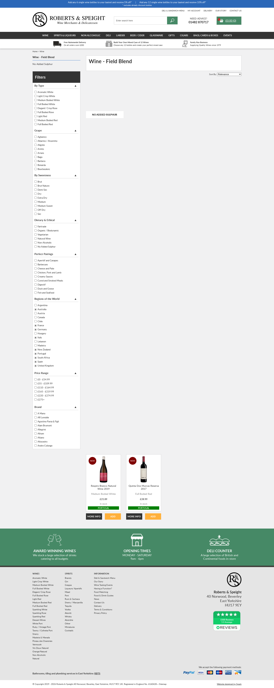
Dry (39, 194)
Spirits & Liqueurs (65, 35)
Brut (40, 181)
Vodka (68, 609)
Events (227, 35)
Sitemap (163, 684)
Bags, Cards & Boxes (205, 35)
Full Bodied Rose (46, 112)
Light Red (42, 116)
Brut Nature (43, 185)
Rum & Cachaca (72, 599)
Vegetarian (43, 234)
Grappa (68, 585)
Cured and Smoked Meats (50, 280)
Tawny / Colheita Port (42, 630)
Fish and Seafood (46, 292)
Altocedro (42, 441)
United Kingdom (46, 365)
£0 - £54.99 (44, 379)
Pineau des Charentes (42, 641)
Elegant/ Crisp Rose (47, 108)
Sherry (35, 634)
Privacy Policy (100, 613)
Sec (39, 214)
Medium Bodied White (49, 100)
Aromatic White (45, 92)
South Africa (44, 357)
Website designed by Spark (229, 684)
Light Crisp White (46, 96)
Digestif (42, 284)
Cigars (184, 35)
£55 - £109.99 (45, 383)
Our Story (220, 10)
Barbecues (43, 264)
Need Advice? (198, 18)
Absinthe (69, 620)
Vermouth (37, 644)
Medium (42, 202)
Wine (45, 35)
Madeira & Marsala (41, 637)
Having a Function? (103, 588)
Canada (41, 317)
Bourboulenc (44, 169)
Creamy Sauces (45, 276)
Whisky (68, 616)
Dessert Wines (39, 620)
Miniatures (70, 627)
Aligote (41, 145)
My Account (194, 10)
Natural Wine (44, 238)
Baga (40, 157)
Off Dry (41, 210)
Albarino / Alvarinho (47, 141)
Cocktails (69, 630)
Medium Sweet (45, 206)
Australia (42, 309)
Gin (66, 581)
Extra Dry (42, 198)
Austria (41, 313)
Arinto (41, 149)
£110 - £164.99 (46, 387)
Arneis (41, 153)
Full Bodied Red (45, 124)
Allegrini (42, 429)
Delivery (208, 10)
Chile (40, 321)
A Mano (41, 413)
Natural (36, 658)
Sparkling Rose (39, 613)
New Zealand (44, 349)
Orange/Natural (40, 651)
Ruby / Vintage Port (42, 627)
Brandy (68, 578)
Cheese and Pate (46, 268)
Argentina (42, 305)
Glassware (156, 35)
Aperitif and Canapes (48, 260)
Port (67, 595)
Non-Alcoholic (45, 242)
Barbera (41, 161)
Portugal (42, 353)
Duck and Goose (46, 288)
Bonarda (42, 165)
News (96, 599)
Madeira (42, 345)
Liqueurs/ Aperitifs (73, 588)
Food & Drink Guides (103, 595)
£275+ (41, 399)
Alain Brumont (45, 425)
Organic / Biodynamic (48, 230)
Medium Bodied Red (47, 120)
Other (67, 623)
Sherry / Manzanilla (74, 602)
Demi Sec (42, 189)
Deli (108, 35)
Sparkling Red (39, 616)
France (41, 325)
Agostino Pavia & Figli (48, 421)
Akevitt (68, 613)
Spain (40, 361)
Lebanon (42, 341)
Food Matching (101, 592)
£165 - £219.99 (46, 391)
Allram (41, 433)
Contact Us (235, 10)
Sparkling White (40, 609)
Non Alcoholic (90, 35)
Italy (40, 337)
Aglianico (42, 137)
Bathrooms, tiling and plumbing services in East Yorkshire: (66, 673)
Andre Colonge (45, 445)
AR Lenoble (43, 417)
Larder (120, 35)
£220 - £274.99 (46, 395)
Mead (67, 592)
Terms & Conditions (103, 609)
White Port (37, 623)
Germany (42, 329)
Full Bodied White (46, 104)
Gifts (171, 35)
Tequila (68, 606)
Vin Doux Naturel (41, 648)
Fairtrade (42, 226)
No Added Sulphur (43, 64)
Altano (41, 437)
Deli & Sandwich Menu (173, 10)
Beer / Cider (137, 35)
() (230, 21)
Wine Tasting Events (103, 585)
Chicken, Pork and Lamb (49, 272)
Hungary (42, 333)
